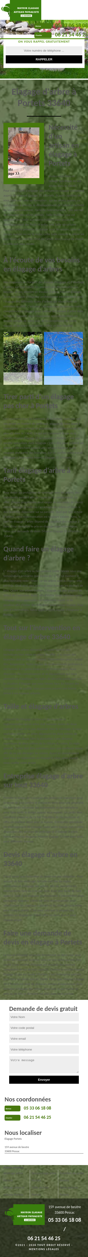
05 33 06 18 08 (71, 25)
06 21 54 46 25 (71, 34)
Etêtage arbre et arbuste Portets (13, 1191)
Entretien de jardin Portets (72, 1176)
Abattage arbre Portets (13, 1176)
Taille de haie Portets (40, 1191)
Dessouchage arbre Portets (44, 1176)
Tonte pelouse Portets (69, 1191)
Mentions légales (44, 1249)
